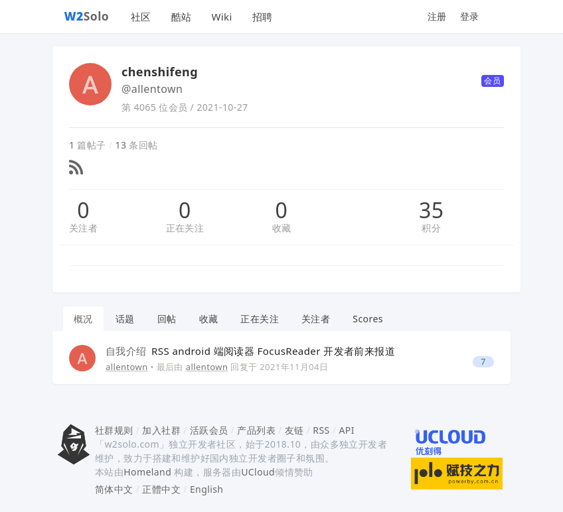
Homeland (147, 472)
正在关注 (185, 228)
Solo (87, 16)
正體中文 (161, 489)
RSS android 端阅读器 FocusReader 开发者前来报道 (250, 350)
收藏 (281, 228)
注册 (437, 16)
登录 (469, 16)
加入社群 (161, 430)
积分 (431, 228)
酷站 (181, 16)
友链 (294, 430)
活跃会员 (209, 430)
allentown (127, 367)
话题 (125, 318)
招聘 (262, 16)
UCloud (258, 472)
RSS (321, 430)
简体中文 (114, 489)
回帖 (167, 318)
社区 (141, 16)
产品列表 (256, 430)
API (346, 430)
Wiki (221, 16)
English (207, 489)
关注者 (83, 228)
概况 (83, 318)
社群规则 (114, 430)
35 (431, 210)
